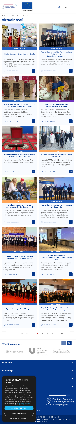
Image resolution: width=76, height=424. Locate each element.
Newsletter (8, 378)
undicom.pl (42, 421)
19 (32, 334)
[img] (27, 6)
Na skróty (7, 362)
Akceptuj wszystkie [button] (19, 408)
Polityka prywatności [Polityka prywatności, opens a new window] (23, 404)
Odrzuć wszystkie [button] (19, 414)
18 (27, 334)
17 (22, 334)
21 (42, 334)
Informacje (7, 370)
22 (48, 334)
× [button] (33, 378)
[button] (19, 418)
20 (37, 334)
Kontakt (6, 386)
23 (53, 334)
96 (62, 334)
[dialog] (19, 399)
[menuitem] (54, 417)
